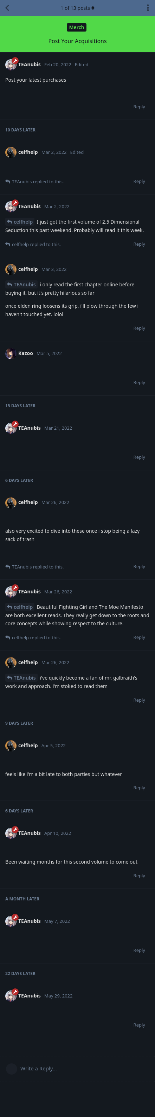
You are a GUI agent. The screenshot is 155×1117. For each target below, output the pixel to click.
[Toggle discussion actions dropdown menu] (148, 8)
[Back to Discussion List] (7, 8)
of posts (77, 8)
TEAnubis (25, 284)
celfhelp (23, 221)
